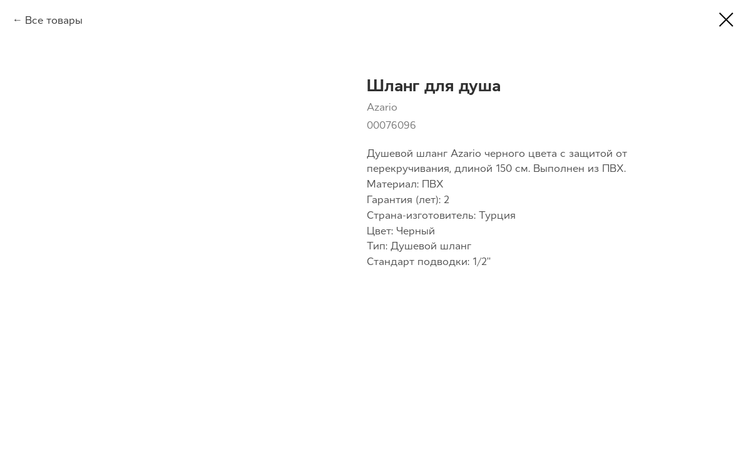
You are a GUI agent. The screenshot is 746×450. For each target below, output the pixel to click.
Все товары (54, 20)
